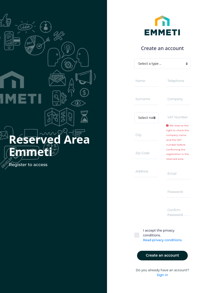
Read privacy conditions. (162, 240)
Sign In (162, 275)
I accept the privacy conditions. (162, 236)
